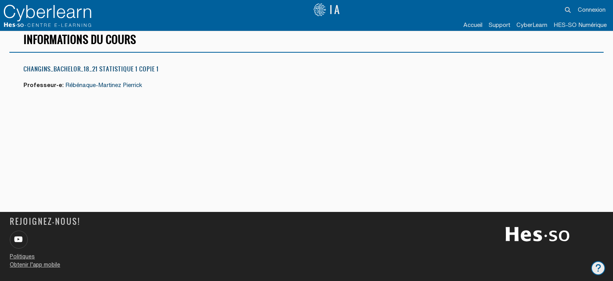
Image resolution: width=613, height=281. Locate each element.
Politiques (22, 256)
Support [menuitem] (499, 25)
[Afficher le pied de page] (598, 268)
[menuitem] (531, 25)
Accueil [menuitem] (472, 25)
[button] (568, 10)
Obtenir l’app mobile (35, 264)
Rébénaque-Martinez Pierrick (104, 90)
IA (327, 10)
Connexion (592, 9)
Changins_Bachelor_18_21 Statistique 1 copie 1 (91, 73)
